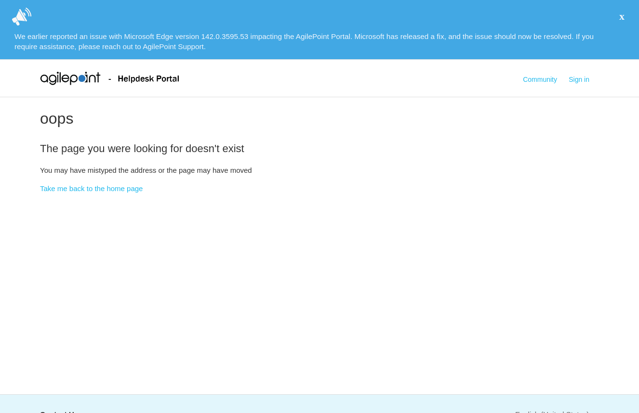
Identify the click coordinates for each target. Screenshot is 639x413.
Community (540, 79)
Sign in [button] (579, 79)
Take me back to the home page (91, 188)
